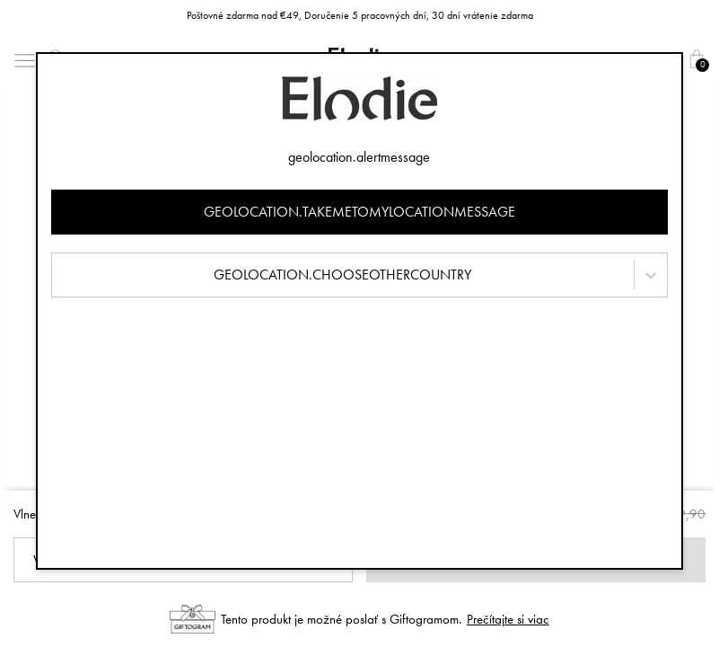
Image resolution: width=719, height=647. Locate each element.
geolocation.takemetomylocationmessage (359, 211)
